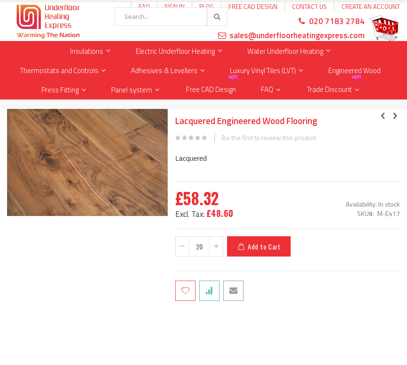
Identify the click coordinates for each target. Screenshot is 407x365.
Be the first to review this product (269, 137)
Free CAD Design (252, 6)
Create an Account (371, 6)
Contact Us (309, 6)
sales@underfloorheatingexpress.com (297, 35)
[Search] (217, 16)
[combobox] (171, 16)
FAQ (267, 89)
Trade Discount (334, 87)
